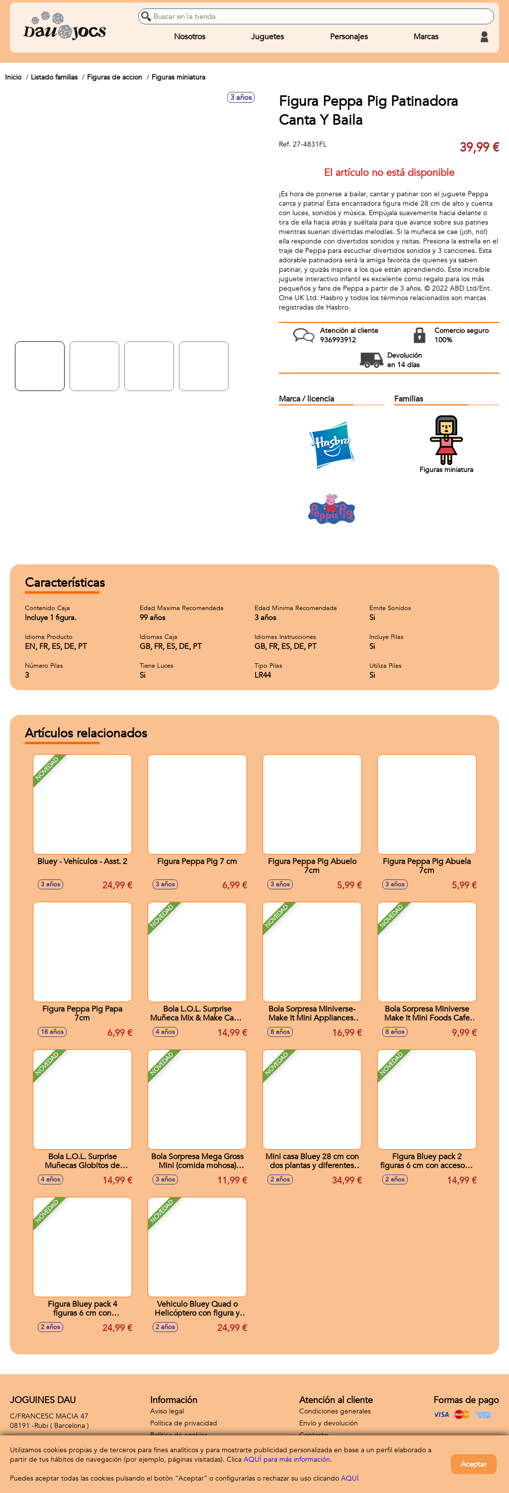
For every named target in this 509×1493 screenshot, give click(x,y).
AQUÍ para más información (287, 1459)
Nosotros (189, 36)
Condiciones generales (335, 1411)
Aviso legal (167, 1411)
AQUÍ (350, 1478)
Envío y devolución (328, 1423)
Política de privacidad (183, 1423)
